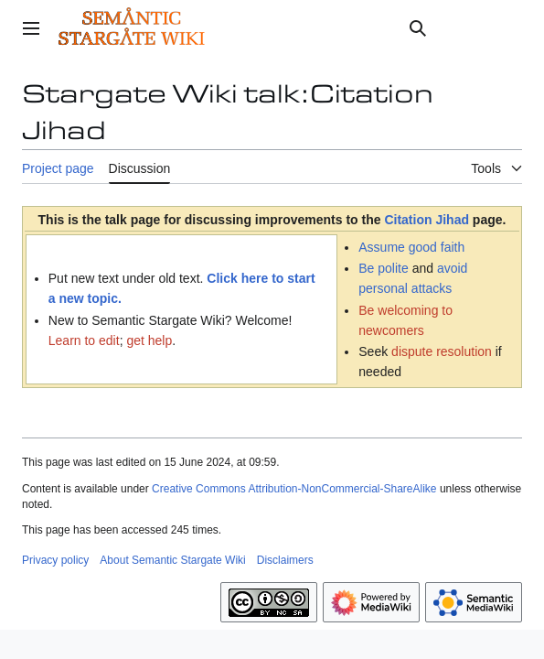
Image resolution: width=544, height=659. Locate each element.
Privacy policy (55, 560)
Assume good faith (411, 247)
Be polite (383, 268)
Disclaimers (285, 560)
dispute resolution (441, 351)
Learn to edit (84, 340)
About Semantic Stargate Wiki (172, 560)
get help (149, 340)
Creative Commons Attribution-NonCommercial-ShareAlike (294, 488)
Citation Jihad (426, 219)
